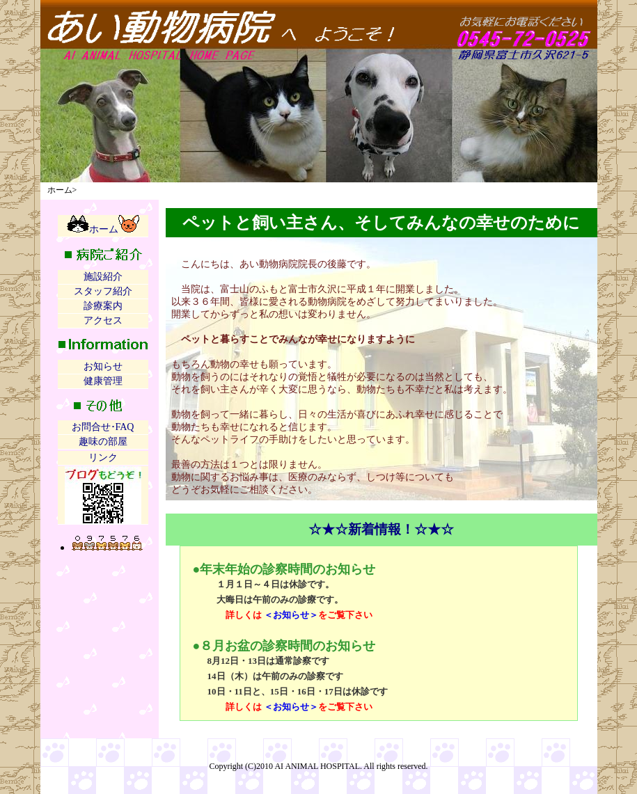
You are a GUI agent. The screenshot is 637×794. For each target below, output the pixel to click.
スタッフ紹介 (103, 291)
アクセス (103, 320)
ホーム (103, 225)
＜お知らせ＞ (291, 615)
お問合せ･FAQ (103, 427)
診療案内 (103, 306)
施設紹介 (103, 276)
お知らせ (103, 366)
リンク (103, 457)
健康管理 (103, 381)
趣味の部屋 (103, 441)
